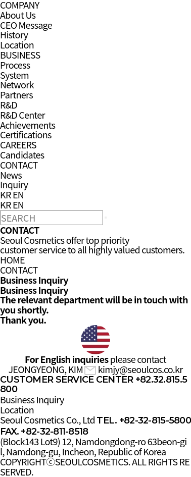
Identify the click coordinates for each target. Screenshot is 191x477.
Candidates (22, 154)
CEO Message (26, 24)
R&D (8, 104)
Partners (16, 94)
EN (18, 194)
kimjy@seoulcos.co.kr (133, 369)
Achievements (27, 124)
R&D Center (22, 114)
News (11, 174)
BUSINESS (20, 54)
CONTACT (19, 164)
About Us (17, 14)
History (14, 34)
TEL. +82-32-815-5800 (144, 420)
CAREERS (18, 144)
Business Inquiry (32, 399)
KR (5, 194)
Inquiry (14, 184)
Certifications (26, 134)
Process (15, 64)
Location (17, 44)
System (14, 74)
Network (17, 84)
